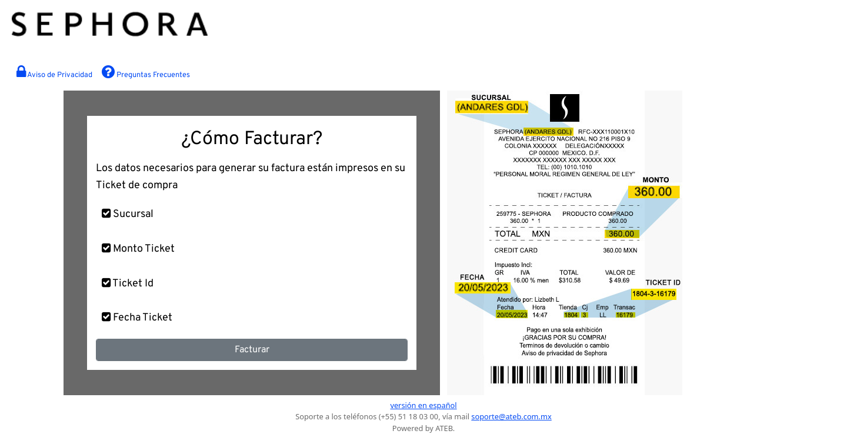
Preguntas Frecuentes (146, 72)
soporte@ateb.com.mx (511, 416)
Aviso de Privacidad (54, 72)
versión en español (423, 405)
